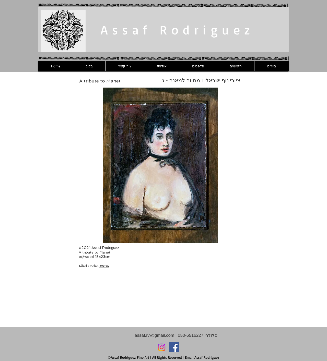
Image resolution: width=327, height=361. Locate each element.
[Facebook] (174, 347)
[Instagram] (162, 347)
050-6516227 (190, 335)
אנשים (104, 266)
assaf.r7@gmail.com (154, 335)
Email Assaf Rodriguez (202, 357)
